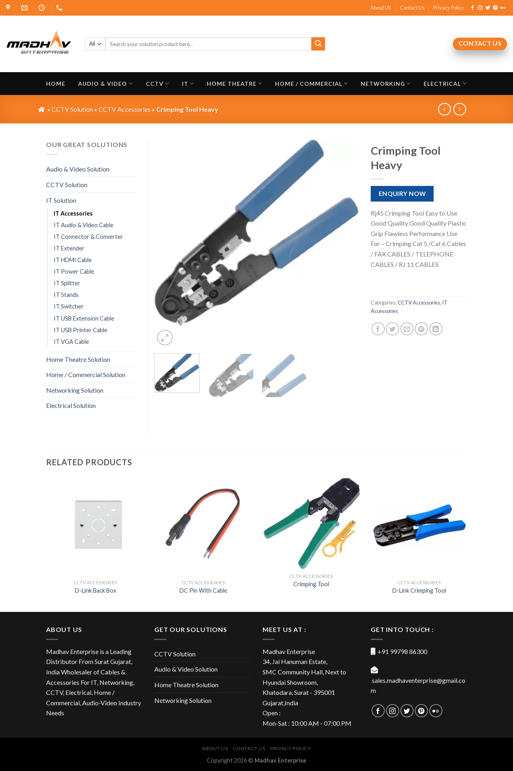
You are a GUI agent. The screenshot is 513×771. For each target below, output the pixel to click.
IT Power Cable (74, 271)
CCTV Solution (66, 184)
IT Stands (66, 294)
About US (380, 7)
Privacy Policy (448, 7)
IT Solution (61, 200)
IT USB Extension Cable (84, 318)
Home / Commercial (311, 83)
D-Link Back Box (95, 590)
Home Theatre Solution (78, 359)
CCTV (157, 83)
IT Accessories (73, 213)
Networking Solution (74, 390)
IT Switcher (69, 306)
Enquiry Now (402, 193)
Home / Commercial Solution (85, 374)
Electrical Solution (71, 405)
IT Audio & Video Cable (83, 225)
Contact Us (412, 7)
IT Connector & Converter (88, 236)
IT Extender (69, 248)
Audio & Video (105, 83)
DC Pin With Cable (203, 590)
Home (55, 83)
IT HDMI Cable (73, 259)
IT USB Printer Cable (80, 330)
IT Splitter (67, 283)
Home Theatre (234, 83)
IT (188, 83)
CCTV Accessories (419, 302)
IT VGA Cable (71, 341)
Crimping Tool (311, 584)
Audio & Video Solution (77, 169)
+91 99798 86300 (402, 651)
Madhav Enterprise (280, 760)
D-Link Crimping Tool (419, 590)
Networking (386, 83)
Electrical (445, 83)
